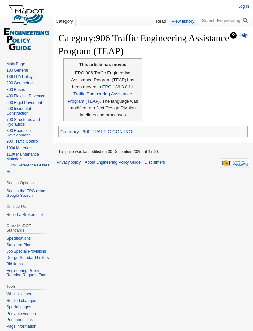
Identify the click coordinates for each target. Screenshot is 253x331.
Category (69, 131)
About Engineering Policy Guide (112, 162)
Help (243, 35)
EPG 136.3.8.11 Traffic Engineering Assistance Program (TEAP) (100, 94)
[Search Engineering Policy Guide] (225, 20)
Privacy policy (69, 162)
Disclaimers (155, 162)
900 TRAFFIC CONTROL (109, 131)
